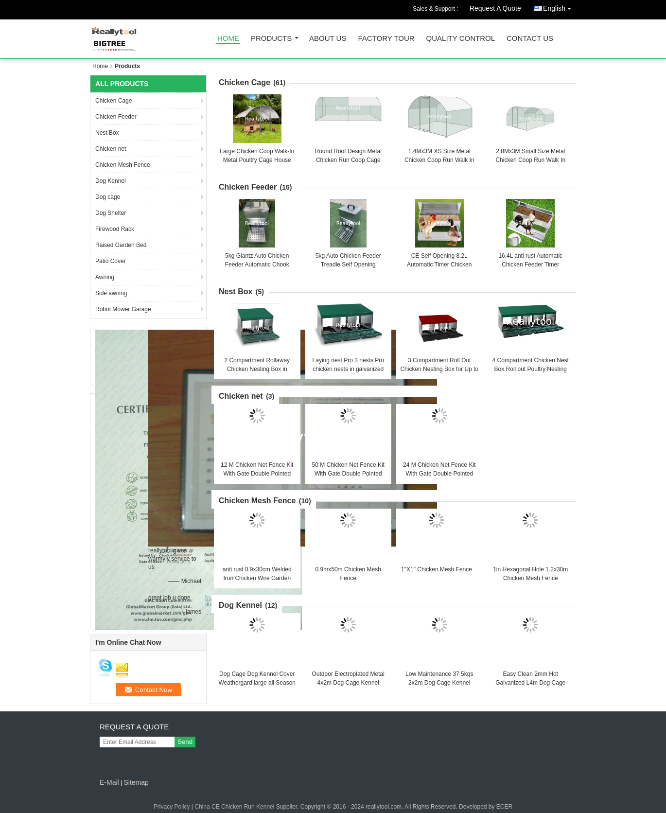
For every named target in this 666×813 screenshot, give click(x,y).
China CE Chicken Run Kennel (234, 806)
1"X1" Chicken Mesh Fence (436, 569)
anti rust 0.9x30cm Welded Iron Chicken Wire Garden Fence (257, 578)
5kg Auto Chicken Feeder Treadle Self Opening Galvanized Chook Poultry (348, 264)
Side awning (111, 293)
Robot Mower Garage (123, 309)
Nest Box (107, 132)
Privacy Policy (172, 806)
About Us (327, 38)
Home (228, 38)
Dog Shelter (110, 213)
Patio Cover (110, 261)
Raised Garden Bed (120, 245)
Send (185, 741)
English (559, 6)
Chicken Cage (113, 100)
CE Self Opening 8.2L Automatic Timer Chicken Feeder (439, 264)
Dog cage (107, 197)
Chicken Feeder (116, 116)
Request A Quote (495, 8)
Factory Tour (386, 38)
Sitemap (135, 782)
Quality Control (460, 38)
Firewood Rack (114, 229)
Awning (104, 277)
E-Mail (109, 782)
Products (271, 38)
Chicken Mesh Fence (122, 164)
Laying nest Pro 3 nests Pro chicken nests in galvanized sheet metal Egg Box (348, 369)
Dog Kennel (110, 180)
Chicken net (110, 148)
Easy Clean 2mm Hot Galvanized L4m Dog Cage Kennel (530, 683)
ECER (504, 806)
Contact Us (530, 38)
